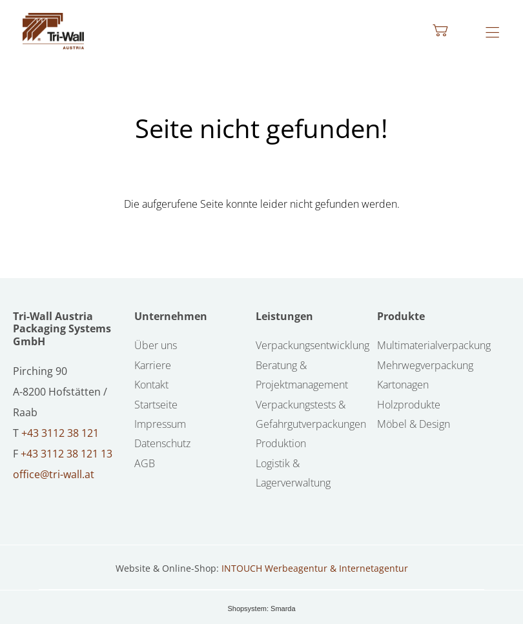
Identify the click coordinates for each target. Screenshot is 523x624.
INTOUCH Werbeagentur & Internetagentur (314, 568)
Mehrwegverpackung (425, 365)
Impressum (160, 424)
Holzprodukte (408, 405)
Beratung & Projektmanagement (302, 375)
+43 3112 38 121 (60, 433)
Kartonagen (403, 384)
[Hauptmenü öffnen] (492, 33)
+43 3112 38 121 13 (66, 454)
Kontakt (151, 384)
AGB (144, 463)
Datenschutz (162, 443)
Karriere (152, 365)
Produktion (281, 443)
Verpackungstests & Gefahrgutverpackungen (311, 414)
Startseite (156, 405)
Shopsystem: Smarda (261, 608)
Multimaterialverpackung (434, 345)
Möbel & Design (413, 424)
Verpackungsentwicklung (312, 345)
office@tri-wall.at (53, 474)
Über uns (155, 345)
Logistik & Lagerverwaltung (293, 473)
